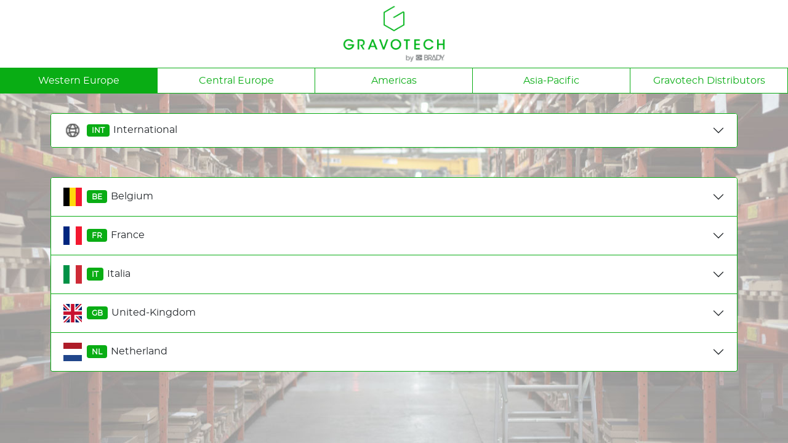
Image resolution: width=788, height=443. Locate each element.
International (120, 130)
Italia (97, 274)
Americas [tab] (394, 81)
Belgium (108, 197)
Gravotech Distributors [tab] (709, 81)
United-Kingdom (129, 313)
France (104, 235)
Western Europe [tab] (78, 81)
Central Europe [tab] (236, 81)
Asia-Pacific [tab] (551, 81)
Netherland (115, 352)
